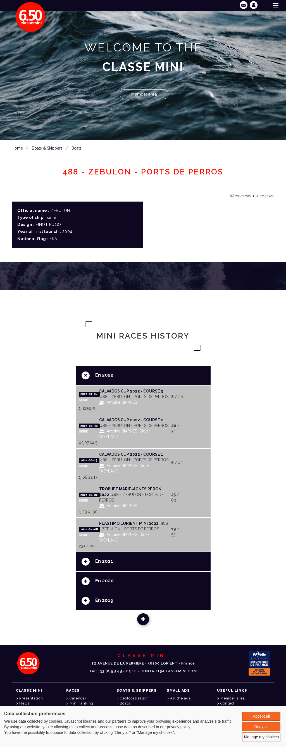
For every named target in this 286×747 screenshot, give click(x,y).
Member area (144, 94)
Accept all (261, 716)
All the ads (180, 698)
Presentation (31, 698)
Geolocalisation (134, 698)
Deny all (261, 726)
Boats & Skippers (47, 148)
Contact (227, 703)
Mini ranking (81, 703)
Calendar (78, 698)
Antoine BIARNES (122, 402)
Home (17, 148)
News (24, 703)
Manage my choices (261, 737)
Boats (77, 148)
